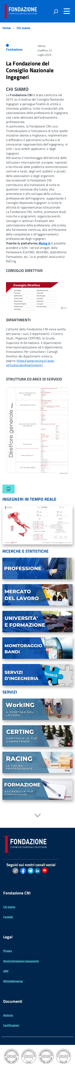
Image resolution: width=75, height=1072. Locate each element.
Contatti (8, 917)
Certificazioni (11, 1025)
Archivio (8, 1015)
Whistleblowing (13, 981)
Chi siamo (9, 907)
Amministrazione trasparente (21, 961)
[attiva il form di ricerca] (55, 11)
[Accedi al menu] (67, 11)
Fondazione (14, 49)
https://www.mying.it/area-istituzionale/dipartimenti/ (30, 362)
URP (5, 971)
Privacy (7, 951)
